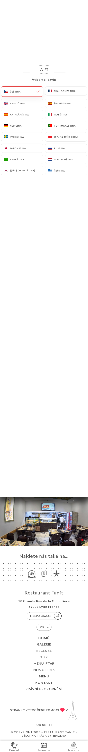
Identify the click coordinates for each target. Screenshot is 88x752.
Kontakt (44, 682)
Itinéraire (73, 746)
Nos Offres (44, 670)
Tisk (44, 657)
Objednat (14, 746)
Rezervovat (44, 746)
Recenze (44, 650)
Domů (44, 638)
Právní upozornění (44, 689)
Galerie (44, 644)
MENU (44, 676)
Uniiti (47, 724)
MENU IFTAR (44, 663)
